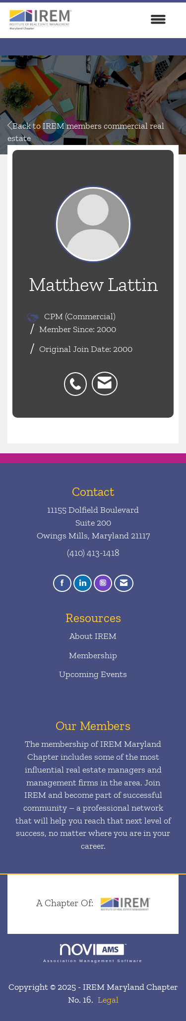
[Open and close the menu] (125, 20)
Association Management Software (92, 953)
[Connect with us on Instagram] (103, 583)
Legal (108, 999)
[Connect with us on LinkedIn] (82, 583)
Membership (93, 655)
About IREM (93, 636)
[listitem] (78, 378)
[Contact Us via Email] (123, 583)
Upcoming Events (93, 674)
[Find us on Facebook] (62, 583)
